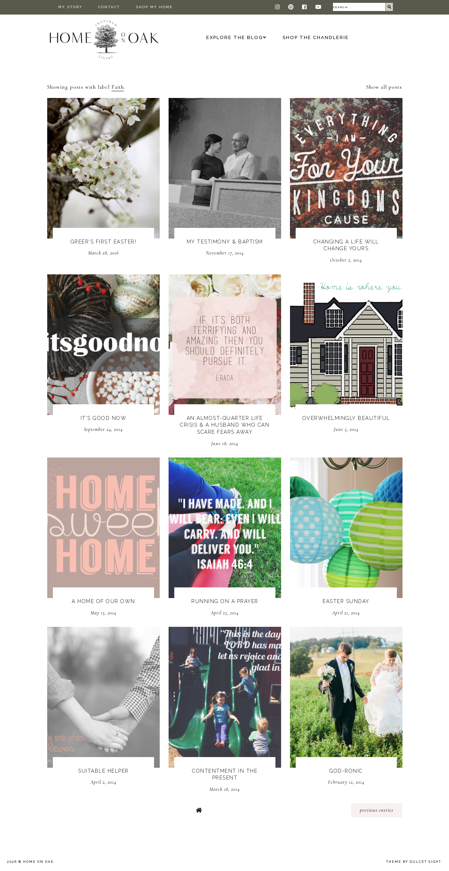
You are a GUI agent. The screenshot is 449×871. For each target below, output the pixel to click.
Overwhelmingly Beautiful (346, 418)
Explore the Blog (234, 37)
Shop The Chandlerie (316, 37)
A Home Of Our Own (103, 601)
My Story (70, 7)
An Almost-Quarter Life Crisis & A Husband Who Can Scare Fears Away (224, 425)
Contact (109, 7)
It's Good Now (104, 418)
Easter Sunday (346, 601)
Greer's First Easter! (104, 242)
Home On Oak (38, 862)
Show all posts (384, 87)
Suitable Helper (103, 771)
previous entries (376, 810)
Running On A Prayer (224, 601)
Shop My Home (154, 7)
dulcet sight (425, 862)
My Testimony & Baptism (225, 242)
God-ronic (346, 771)
